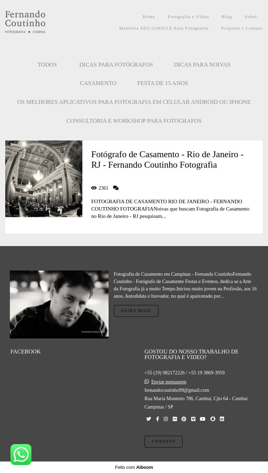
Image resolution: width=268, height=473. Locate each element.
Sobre (251, 16)
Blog (227, 16)
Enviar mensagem (169, 382)
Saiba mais (136, 310)
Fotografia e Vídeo (188, 16)
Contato (163, 441)
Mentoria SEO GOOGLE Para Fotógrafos (164, 28)
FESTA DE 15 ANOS (162, 83)
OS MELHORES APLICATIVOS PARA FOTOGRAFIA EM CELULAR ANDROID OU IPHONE (134, 102)
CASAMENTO (98, 83)
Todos (47, 64)
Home (148, 16)
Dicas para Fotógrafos (116, 64)
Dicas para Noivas (202, 64)
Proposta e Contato (242, 28)
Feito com (134, 467)
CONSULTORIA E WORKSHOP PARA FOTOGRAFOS (134, 120)
